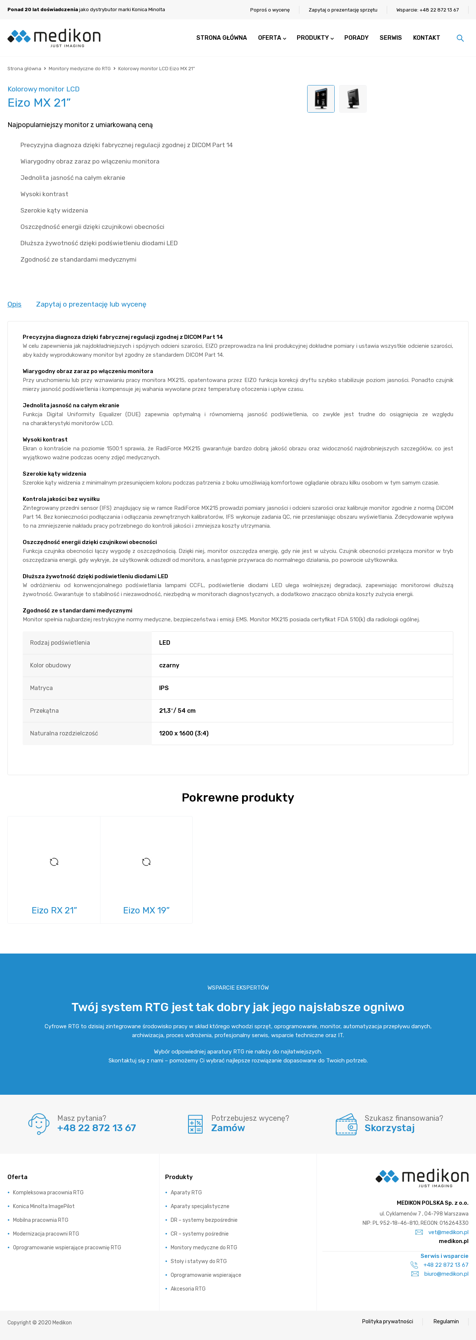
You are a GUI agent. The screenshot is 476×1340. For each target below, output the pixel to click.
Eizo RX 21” (54, 911)
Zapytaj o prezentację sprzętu (343, 10)
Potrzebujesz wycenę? (250, 1118)
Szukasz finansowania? (404, 1118)
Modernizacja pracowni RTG (46, 1234)
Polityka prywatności (387, 1321)
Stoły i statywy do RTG (199, 1261)
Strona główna (24, 68)
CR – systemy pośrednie (200, 1234)
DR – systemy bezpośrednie (204, 1220)
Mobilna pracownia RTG (40, 1220)
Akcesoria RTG (188, 1289)
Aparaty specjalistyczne (200, 1206)
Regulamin (446, 1321)
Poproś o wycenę (270, 10)
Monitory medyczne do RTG (80, 68)
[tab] (14, 304)
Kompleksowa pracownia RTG (48, 1193)
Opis (14, 304)
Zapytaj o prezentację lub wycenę (91, 304)
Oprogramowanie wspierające (206, 1275)
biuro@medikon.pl (440, 1274)
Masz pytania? (81, 1118)
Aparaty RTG (186, 1193)
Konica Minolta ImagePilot (44, 1206)
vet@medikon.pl (442, 1232)
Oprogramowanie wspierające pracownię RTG (67, 1247)
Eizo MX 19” (146, 911)
